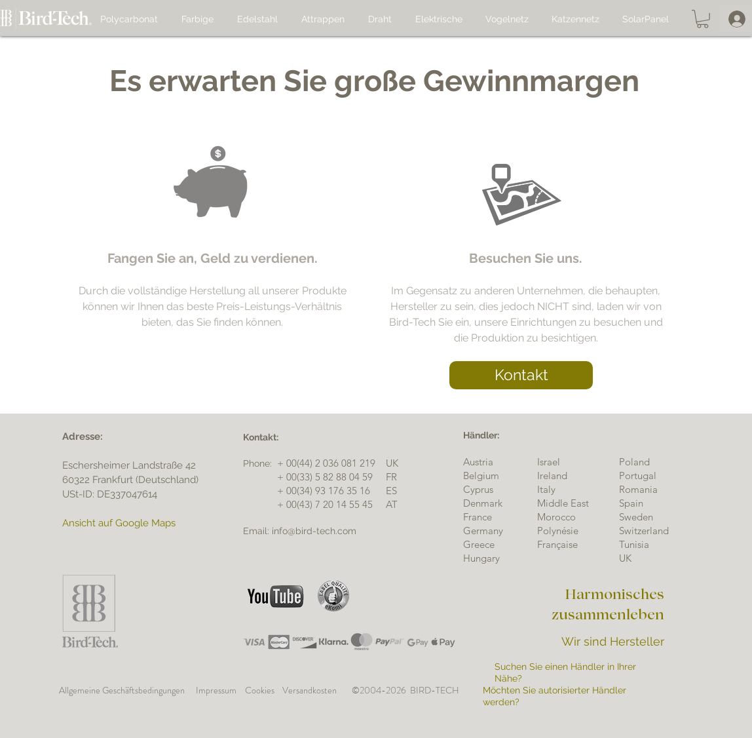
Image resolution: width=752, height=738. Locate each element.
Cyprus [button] (478, 489)
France (477, 517)
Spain (631, 503)
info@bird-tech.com (314, 531)
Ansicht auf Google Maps (119, 523)
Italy (546, 489)
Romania (638, 489)
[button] (702, 19)
